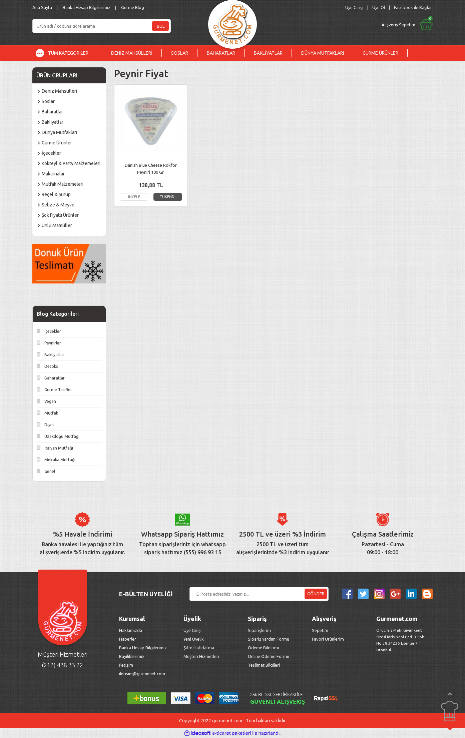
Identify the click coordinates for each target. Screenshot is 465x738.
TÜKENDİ (167, 196)
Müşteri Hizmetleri (201, 656)
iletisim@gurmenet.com (142, 673)
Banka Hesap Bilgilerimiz (86, 7)
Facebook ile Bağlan (413, 7)
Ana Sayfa (42, 7)
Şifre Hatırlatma (198, 647)
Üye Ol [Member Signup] (378, 7)
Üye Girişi (192, 630)
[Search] (101, 26)
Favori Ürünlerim (328, 639)
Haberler (127, 639)
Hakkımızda (130, 630)
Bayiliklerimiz (131, 656)
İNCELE (134, 196)
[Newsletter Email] (259, 594)
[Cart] (352, 24)
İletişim (126, 665)
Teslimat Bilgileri (264, 665)
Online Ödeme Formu (268, 656)
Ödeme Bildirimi (263, 647)
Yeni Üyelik (193, 639)
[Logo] (232, 22)
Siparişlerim (259, 630)
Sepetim (320, 630)
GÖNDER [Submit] (316, 593)
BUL (160, 26)
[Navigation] (67, 53)
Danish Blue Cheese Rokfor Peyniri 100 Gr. (151, 168)
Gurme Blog (132, 7)
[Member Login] (354, 7)
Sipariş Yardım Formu (268, 639)
